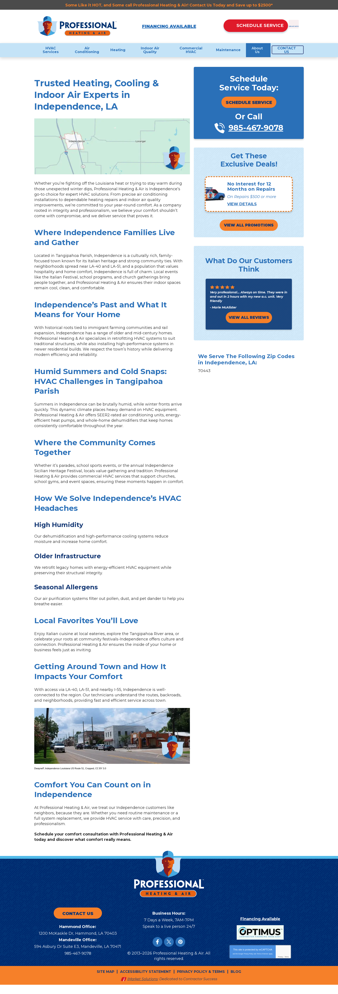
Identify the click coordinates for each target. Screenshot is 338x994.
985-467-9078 (271, 34)
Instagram (180, 952)
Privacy (280, 966)
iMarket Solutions (142, 988)
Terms (287, 966)
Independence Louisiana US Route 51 (64, 776)
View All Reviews (249, 318)
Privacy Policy (248, 963)
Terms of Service (262, 963)
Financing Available (169, 26)
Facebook (157, 952)
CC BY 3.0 (100, 776)
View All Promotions (249, 226)
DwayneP (39, 776)
